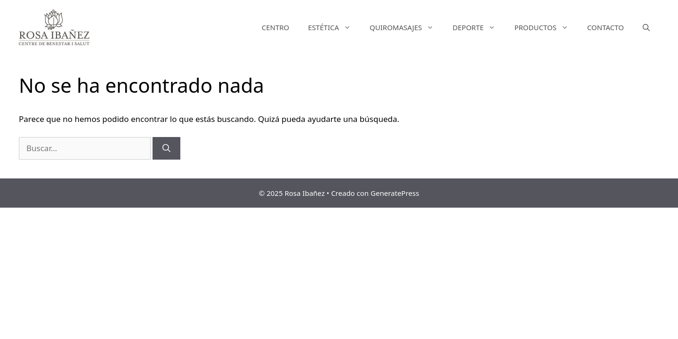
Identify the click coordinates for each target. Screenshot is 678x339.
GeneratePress (395, 193)
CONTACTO (605, 27)
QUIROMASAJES (406, 27)
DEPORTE (478, 27)
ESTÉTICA (334, 27)
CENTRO (276, 27)
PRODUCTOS (546, 27)
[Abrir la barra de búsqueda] (646, 27)
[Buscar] (166, 148)
